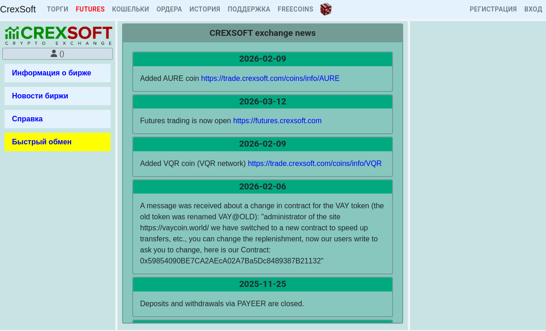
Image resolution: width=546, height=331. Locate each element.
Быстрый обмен (41, 142)
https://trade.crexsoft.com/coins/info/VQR (315, 163)
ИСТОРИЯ (204, 9)
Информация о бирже (51, 73)
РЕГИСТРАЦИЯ (493, 9)
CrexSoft (18, 9)
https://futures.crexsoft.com (277, 121)
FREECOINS (295, 9)
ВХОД (533, 9)
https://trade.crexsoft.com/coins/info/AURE (270, 78)
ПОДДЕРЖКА (249, 9)
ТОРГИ (58, 9)
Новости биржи (40, 96)
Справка (27, 119)
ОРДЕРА (169, 9)
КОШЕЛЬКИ (130, 9)
